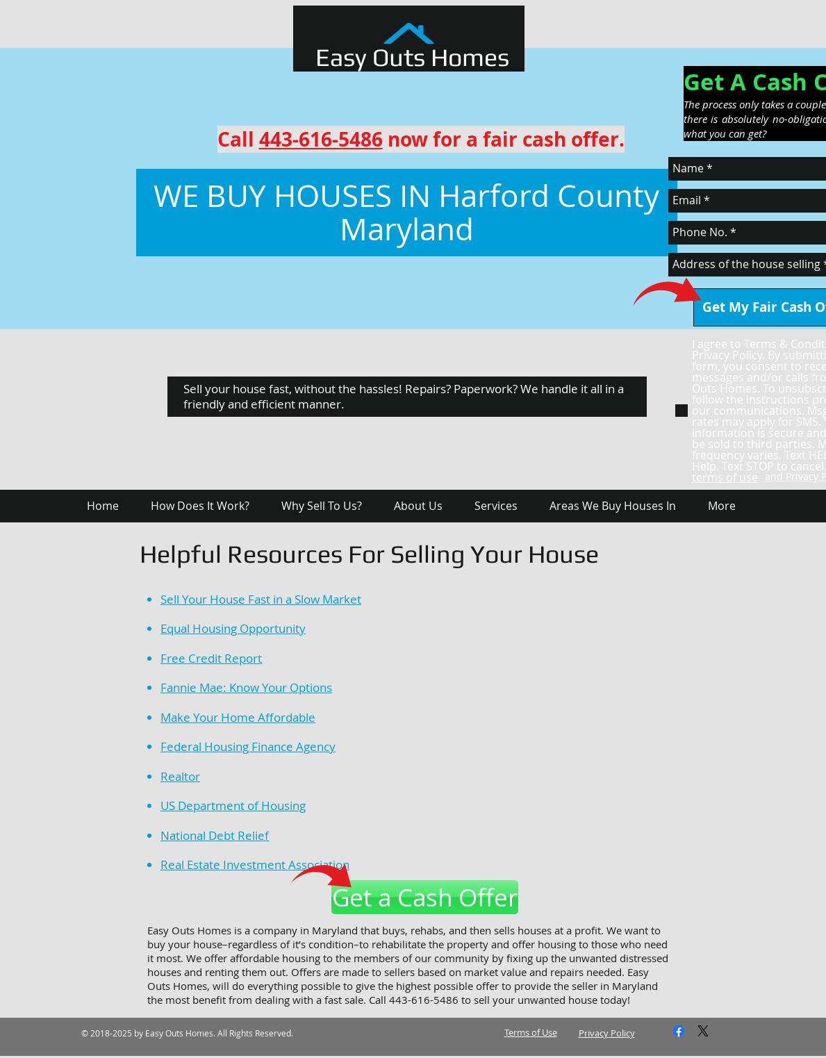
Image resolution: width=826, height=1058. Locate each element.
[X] (703, 1031)
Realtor (180, 776)
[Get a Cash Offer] (424, 897)
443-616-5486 (321, 139)
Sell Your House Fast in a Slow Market (260, 599)
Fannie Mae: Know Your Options (246, 687)
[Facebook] (678, 1031)
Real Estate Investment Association (254, 865)
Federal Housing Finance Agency (248, 746)
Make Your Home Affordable (237, 717)
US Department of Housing (233, 805)
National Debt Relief (214, 835)
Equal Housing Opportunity (233, 628)
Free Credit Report (211, 658)
